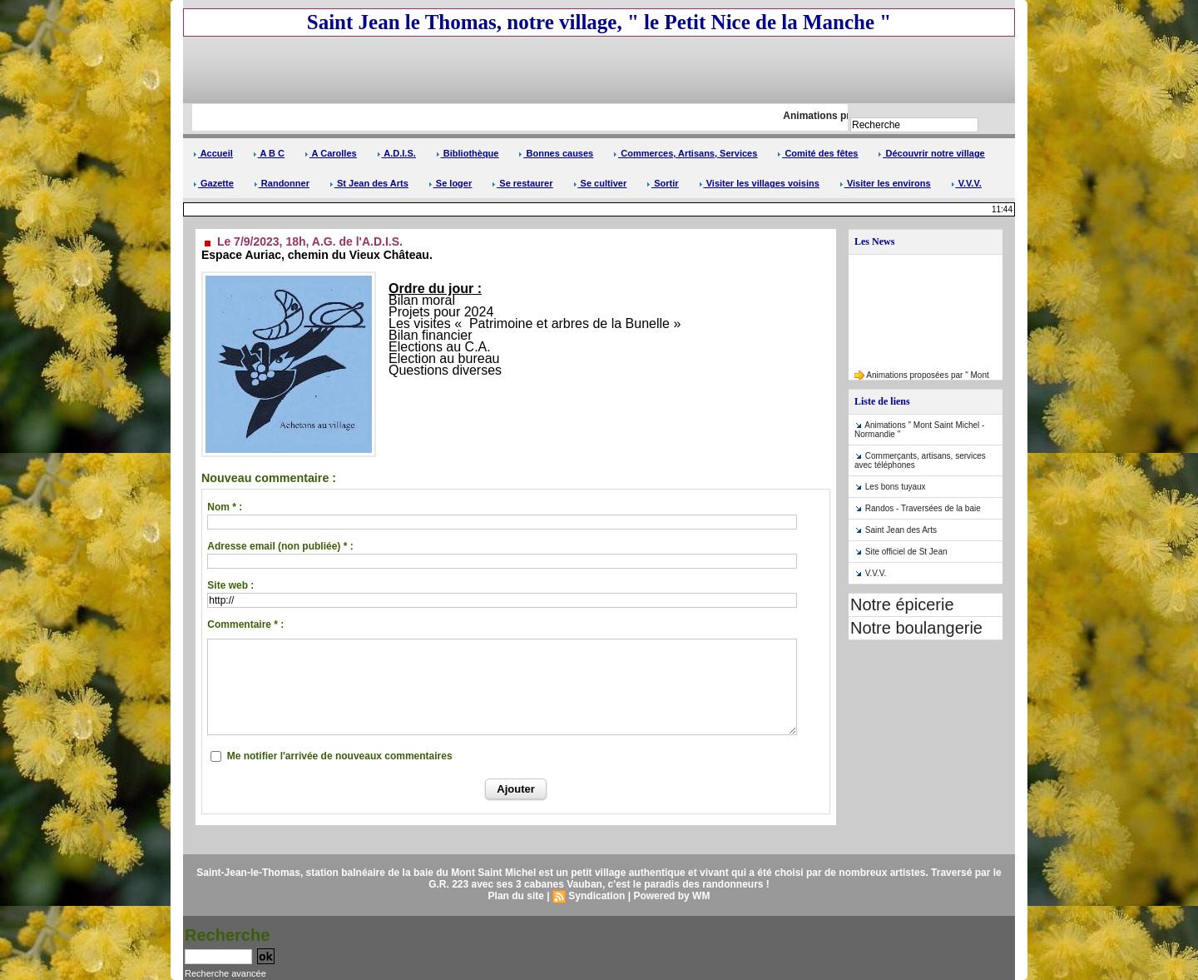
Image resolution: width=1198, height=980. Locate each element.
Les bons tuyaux (895, 486)
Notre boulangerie (916, 628)
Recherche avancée (225, 973)
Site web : (230, 585)
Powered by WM (671, 896)
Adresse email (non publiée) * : (280, 546)
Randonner (281, 183)
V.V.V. (966, 183)
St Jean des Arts (368, 183)
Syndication (596, 896)
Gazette (213, 183)
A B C (269, 153)
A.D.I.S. (396, 153)
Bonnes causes (555, 153)
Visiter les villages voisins (759, 183)
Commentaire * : (245, 624)
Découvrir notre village (931, 153)
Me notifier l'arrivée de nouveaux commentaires (340, 756)
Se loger (450, 183)
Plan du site (516, 896)
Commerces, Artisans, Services (685, 153)
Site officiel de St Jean (906, 551)
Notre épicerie (902, 604)
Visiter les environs (885, 183)
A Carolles (330, 153)
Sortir (662, 183)
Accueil (213, 153)
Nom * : (224, 507)
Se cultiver (600, 183)
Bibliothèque (467, 153)
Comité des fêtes (817, 153)
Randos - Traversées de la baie (923, 508)
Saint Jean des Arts (901, 530)
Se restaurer (522, 183)
